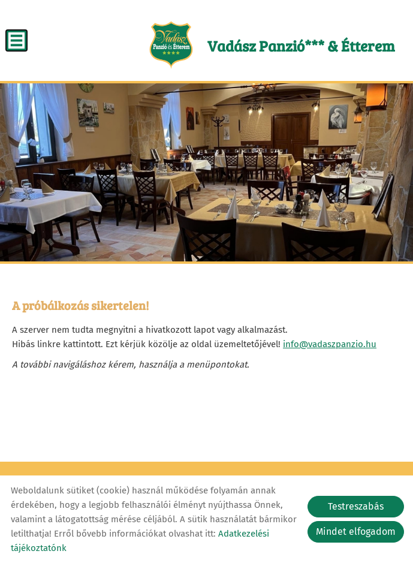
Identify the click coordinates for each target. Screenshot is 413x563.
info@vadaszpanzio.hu (329, 344)
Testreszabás (356, 506)
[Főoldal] (171, 45)
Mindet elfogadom (356, 531)
